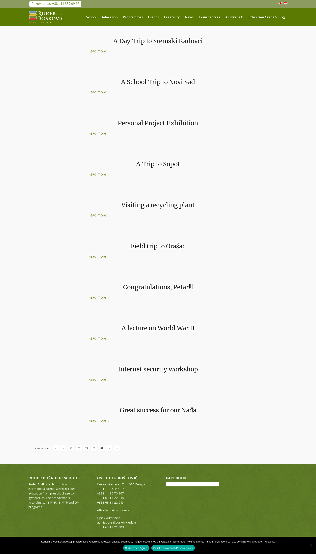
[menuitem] (91, 17)
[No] (311, 545)
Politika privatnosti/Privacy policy (173, 548)
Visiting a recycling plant (158, 205)
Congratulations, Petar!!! (158, 287)
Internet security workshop (158, 369)
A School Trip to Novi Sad (158, 82)
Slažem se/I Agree (136, 548)
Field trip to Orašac (158, 246)
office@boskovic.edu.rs (113, 510)
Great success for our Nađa (158, 410)
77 (71, 447)
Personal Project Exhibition (158, 123)
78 (79, 447)
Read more (98, 51)
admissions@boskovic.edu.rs (117, 522)
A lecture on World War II (158, 328)
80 (94, 447)
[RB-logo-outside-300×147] (46, 17)
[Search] (284, 17)
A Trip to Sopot (158, 164)
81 (102, 447)
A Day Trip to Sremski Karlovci (158, 41)
